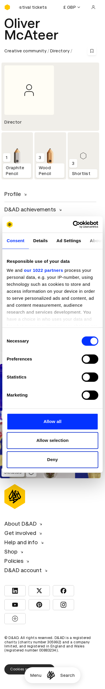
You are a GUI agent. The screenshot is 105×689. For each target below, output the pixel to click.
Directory (60, 51)
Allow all (52, 421)
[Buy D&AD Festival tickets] (33, 7)
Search (67, 675)
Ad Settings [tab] (69, 240)
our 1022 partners (43, 270)
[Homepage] (50, 675)
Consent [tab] (15, 240)
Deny (52, 459)
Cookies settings (29, 669)
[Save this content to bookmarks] (92, 51)
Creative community (25, 51)
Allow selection (52, 440)
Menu (35, 675)
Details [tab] (40, 240)
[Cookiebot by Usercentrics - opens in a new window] (74, 224)
